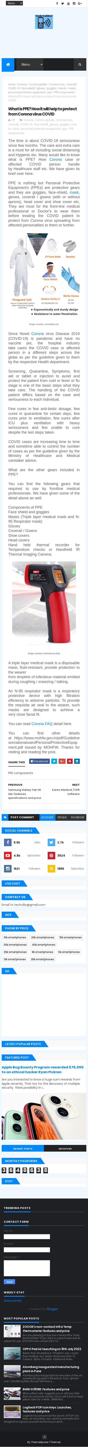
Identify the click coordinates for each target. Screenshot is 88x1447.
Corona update (38, 84)
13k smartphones (15, 959)
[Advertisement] (37, 1006)
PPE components (64, 92)
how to (62, 88)
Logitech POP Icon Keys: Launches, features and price (47, 1409)
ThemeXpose (39, 1442)
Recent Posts (23, 1148)
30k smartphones (15, 944)
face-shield (28, 88)
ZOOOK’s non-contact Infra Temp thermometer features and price (47, 1329)
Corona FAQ (42, 724)
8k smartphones (42, 952)
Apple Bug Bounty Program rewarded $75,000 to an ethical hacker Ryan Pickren (43, 1069)
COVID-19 (14, 88)
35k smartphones (42, 959)
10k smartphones (15, 937)
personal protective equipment (26, 92)
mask (72, 88)
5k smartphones (69, 952)
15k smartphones (70, 937)
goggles (51, 88)
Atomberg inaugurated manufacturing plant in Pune (51, 1369)
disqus (62, 817)
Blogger (52, 1309)
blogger (47, 817)
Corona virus (56, 84)
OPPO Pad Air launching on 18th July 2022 (52, 1349)
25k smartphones (15, 952)
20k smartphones (42, 937)
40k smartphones (43, 944)
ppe (49, 92)
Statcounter (13, 1301)
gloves (41, 88)
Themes (55, 1442)
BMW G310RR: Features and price (46, 1389)
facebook (77, 817)
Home (12, 84)
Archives (65, 1148)
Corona (22, 84)
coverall (71, 84)
